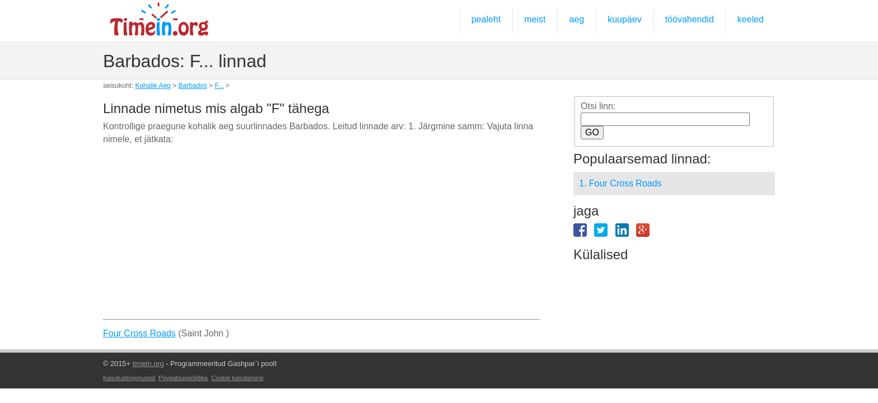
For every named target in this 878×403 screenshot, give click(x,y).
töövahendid (689, 19)
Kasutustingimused (129, 377)
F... (219, 86)
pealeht (486, 19)
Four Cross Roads (139, 333)
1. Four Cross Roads (620, 183)
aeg (576, 19)
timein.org (148, 363)
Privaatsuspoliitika (183, 377)
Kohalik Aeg (152, 86)
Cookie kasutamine (237, 377)
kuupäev (625, 19)
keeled (750, 19)
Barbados (192, 86)
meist (534, 19)
